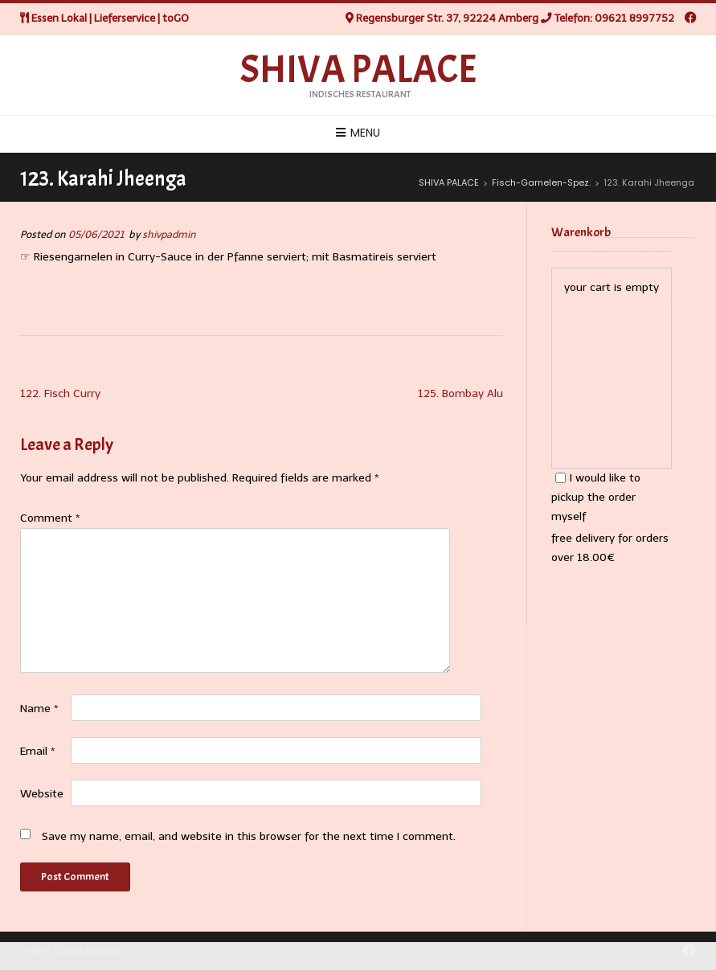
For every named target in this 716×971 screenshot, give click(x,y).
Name (39, 708)
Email (37, 751)
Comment (50, 518)
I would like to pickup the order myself (595, 497)
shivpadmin (169, 234)
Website (41, 794)
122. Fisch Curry (60, 393)
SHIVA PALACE (358, 70)
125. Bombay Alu (460, 393)
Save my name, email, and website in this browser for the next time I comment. (249, 836)
